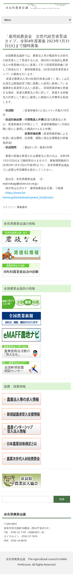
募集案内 (22, 207)
